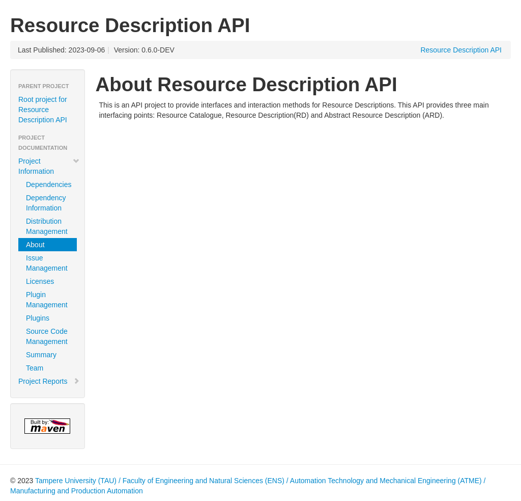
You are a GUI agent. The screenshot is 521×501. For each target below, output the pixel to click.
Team (34, 368)
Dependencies (49, 184)
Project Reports (49, 381)
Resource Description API (461, 50)
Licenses (40, 281)
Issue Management (47, 263)
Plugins (37, 318)
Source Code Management (47, 336)
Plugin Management (47, 300)
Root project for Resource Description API (42, 109)
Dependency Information (46, 203)
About (35, 245)
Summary (41, 355)
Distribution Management (47, 226)
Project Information (49, 166)
